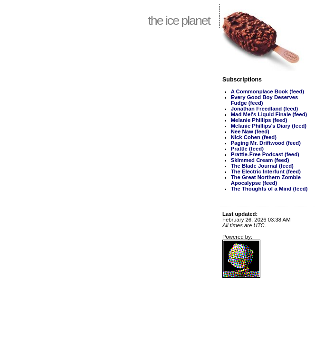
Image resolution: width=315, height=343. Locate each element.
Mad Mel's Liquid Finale (261, 114)
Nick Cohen (245, 137)
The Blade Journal (254, 166)
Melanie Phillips (251, 120)
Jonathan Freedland (256, 108)
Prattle (239, 148)
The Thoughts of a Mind (261, 189)
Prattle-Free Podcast (257, 154)
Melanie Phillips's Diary (260, 126)
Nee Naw (242, 131)
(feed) (296, 91)
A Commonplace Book (259, 91)
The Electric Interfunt (258, 171)
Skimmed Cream (252, 160)
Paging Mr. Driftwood (258, 143)
